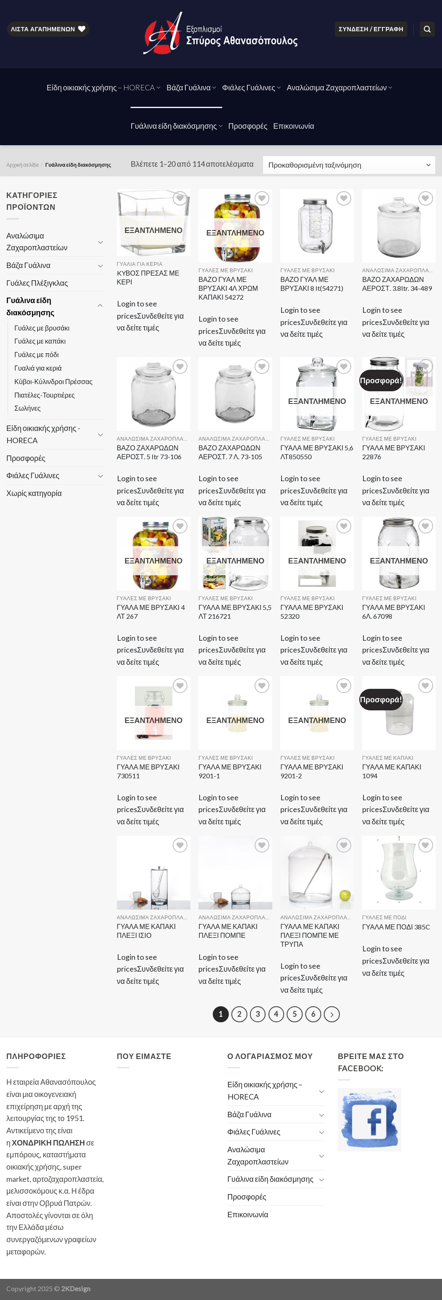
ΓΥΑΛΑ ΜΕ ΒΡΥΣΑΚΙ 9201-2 (311, 771)
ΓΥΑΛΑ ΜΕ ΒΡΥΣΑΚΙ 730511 (148, 771)
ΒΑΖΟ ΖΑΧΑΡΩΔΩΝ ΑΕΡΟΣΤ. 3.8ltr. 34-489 (397, 283)
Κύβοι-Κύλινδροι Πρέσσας (53, 381)
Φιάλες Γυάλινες (251, 87)
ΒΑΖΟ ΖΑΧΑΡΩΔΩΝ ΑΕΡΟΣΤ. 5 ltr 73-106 (149, 452)
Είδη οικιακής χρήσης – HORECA (104, 87)
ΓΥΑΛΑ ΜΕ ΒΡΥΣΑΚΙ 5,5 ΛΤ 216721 (234, 611)
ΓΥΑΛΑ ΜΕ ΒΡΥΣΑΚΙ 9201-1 (229, 771)
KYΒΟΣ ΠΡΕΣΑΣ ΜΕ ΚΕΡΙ (148, 277)
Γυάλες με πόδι (36, 354)
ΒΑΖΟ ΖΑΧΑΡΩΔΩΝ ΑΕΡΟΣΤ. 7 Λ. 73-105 (230, 452)
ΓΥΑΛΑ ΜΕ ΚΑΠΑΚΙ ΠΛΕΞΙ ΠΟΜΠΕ (228, 930)
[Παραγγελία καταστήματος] (349, 165)
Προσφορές (248, 125)
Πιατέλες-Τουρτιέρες (44, 395)
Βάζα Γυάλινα (191, 87)
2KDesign (75, 1288)
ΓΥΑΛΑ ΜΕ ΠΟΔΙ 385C (396, 927)
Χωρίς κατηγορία (34, 493)
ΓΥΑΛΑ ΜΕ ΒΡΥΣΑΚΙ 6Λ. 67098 (393, 611)
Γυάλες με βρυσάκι (42, 328)
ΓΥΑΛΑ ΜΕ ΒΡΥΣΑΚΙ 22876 (393, 452)
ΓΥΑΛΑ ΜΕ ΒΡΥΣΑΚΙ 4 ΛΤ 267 (151, 611)
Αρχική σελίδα (22, 165)
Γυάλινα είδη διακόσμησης (176, 125)
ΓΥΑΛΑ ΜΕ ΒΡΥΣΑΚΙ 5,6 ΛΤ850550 (316, 452)
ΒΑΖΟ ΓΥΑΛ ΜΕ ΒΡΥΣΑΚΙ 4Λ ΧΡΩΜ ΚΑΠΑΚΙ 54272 (228, 288)
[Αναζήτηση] (427, 29)
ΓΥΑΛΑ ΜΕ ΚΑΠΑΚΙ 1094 (391, 771)
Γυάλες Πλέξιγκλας (37, 282)
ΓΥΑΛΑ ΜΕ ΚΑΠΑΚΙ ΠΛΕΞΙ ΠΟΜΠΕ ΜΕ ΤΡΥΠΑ (309, 935)
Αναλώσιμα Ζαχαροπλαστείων (339, 87)
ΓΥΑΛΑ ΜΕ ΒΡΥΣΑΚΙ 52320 (311, 611)
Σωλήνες (27, 408)
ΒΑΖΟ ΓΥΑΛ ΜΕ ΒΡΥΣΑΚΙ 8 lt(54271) (311, 283)
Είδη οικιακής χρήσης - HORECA (43, 434)
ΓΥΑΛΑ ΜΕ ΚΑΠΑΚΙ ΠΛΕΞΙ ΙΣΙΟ (146, 930)
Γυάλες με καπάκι (39, 341)
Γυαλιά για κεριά (38, 368)
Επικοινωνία (293, 125)
